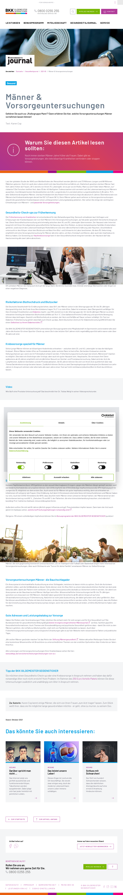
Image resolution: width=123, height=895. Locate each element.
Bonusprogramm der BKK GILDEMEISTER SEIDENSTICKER (81, 516)
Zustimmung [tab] (25, 423)
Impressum (28, 885)
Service (105, 22)
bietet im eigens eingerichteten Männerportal (68, 622)
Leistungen (13, 22)
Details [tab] (61, 423)
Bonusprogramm (34, 22)
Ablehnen (26, 477)
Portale (74, 2)
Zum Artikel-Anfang (48, 819)
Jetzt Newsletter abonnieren (94, 846)
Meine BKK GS (111, 2)
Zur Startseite (18, 819)
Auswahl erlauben (61, 477)
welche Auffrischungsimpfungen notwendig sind (48, 509)
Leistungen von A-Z (17, 888)
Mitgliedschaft (57, 22)
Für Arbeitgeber (62, 2)
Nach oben (112, 866)
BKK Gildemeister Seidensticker (13, 11)
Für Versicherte (47, 2)
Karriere (91, 2)
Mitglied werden (86, 11)
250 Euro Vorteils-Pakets (85, 678)
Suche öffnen (72, 10)
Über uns (82, 2)
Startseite (19, 71)
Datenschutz (12, 885)
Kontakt (111, 11)
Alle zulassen (96, 477)
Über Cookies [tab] (97, 423)
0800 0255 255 (51, 11)
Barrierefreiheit (47, 885)
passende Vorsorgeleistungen (46, 202)
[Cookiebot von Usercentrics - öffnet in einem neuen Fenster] (103, 416)
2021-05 (43, 71)
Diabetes (36, 312)
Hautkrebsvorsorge (42, 235)
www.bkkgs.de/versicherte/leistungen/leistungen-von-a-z (30, 653)
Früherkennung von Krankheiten (22, 217)
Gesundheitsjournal (83, 22)
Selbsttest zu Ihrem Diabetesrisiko (25, 322)
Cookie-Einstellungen (43, 888)
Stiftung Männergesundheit (64, 639)
